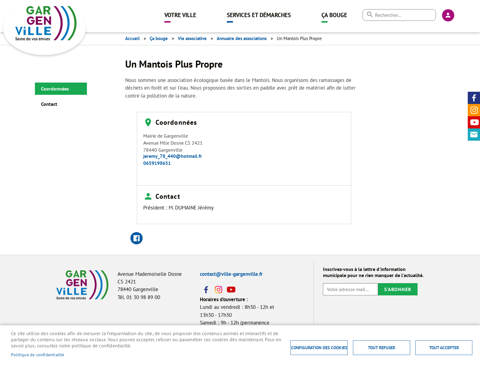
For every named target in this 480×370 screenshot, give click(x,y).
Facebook (474, 98)
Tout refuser (381, 347)
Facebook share (136, 238)
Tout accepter (444, 347)
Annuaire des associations (242, 38)
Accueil (132, 38)
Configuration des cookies (319, 347)
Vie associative (192, 38)
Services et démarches (259, 15)
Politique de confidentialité (37, 354)
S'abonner (397, 289)
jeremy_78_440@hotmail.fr (172, 156)
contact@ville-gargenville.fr (231, 274)
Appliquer (370, 14)
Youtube (474, 122)
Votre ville (180, 15)
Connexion (448, 15)
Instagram (474, 110)
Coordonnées (55, 89)
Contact (474, 134)
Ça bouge (334, 15)
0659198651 (157, 163)
